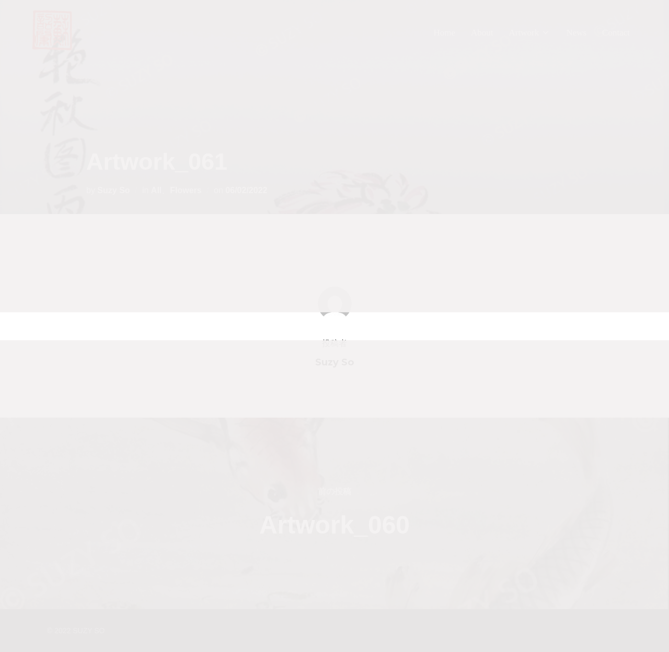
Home (444, 33)
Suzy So (113, 190)
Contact (616, 33)
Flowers (185, 190)
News (576, 33)
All (156, 190)
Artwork (530, 33)
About (482, 33)
